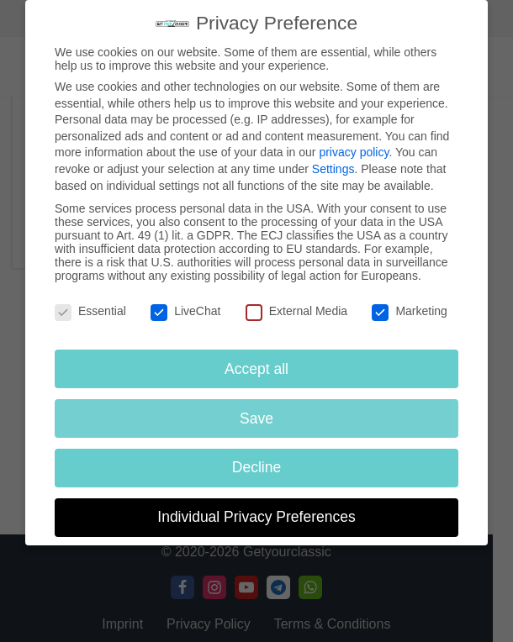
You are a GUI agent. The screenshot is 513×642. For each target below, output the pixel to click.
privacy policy (354, 152)
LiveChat (185, 311)
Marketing (409, 311)
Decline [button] (256, 467)
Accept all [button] (256, 368)
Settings (333, 169)
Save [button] (256, 418)
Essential (90, 311)
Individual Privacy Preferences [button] (256, 516)
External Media (296, 311)
